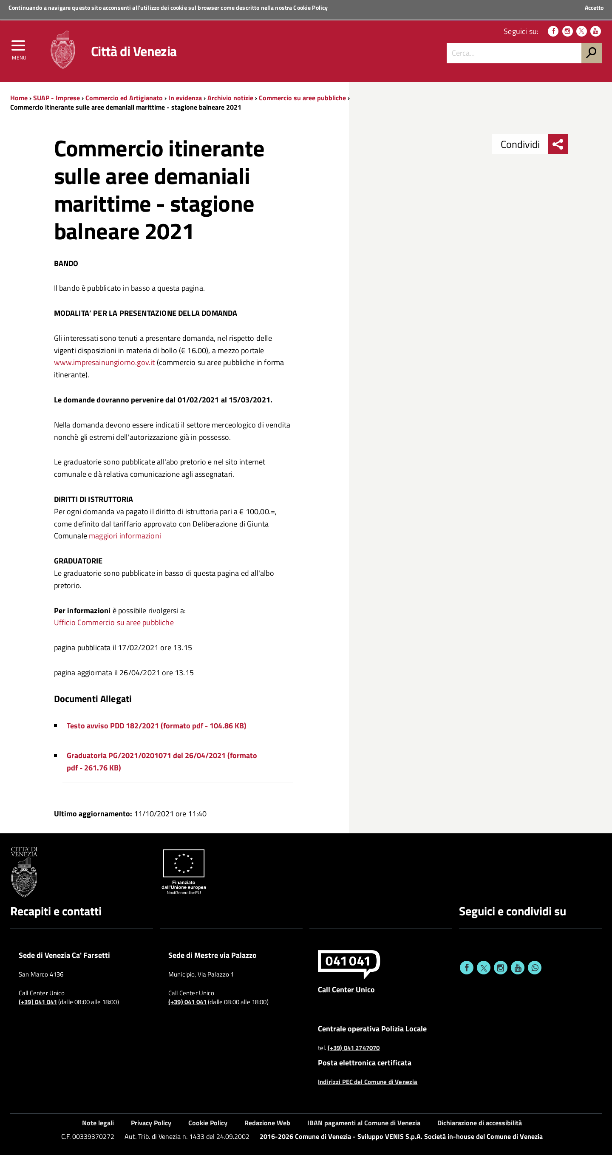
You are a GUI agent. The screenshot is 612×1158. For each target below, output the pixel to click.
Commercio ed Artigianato (124, 101)
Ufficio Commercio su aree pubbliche (114, 625)
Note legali (98, 1126)
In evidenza (185, 101)
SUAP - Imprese (56, 101)
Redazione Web (267, 1126)
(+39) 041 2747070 (354, 1051)
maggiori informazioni (125, 539)
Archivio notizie (230, 101)
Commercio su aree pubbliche (302, 101)
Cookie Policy (310, 7)
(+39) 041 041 (38, 1005)
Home (19, 101)
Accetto (594, 7)
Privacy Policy (151, 1126)
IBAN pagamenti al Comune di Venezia (363, 1126)
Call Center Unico (346, 992)
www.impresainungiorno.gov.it (104, 365)
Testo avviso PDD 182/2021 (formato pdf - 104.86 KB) (156, 729)
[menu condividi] (558, 147)
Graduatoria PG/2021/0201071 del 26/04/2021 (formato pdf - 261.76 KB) (162, 764)
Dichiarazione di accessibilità (479, 1126)
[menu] (19, 49)
